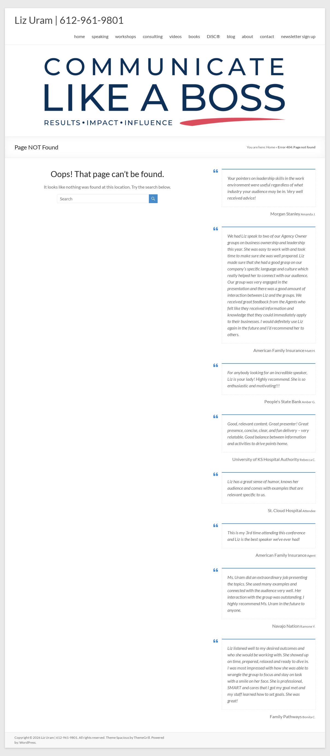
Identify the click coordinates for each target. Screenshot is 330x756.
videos (175, 36)
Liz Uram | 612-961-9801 (69, 20)
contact (267, 36)
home (79, 36)
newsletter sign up (298, 36)
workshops (125, 36)
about (247, 36)
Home (270, 147)
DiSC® (213, 36)
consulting (153, 36)
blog (231, 36)
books (194, 36)
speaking (100, 36)
